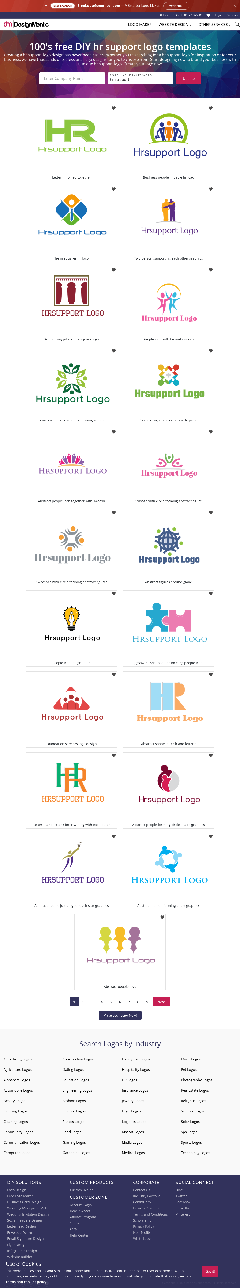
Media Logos (132, 1142)
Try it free (176, 6)
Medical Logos (133, 1152)
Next (162, 1001)
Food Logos (72, 1131)
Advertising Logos (18, 1059)
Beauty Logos (14, 1100)
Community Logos (18, 1131)
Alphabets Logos (17, 1080)
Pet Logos (189, 1069)
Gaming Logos (74, 1142)
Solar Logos (190, 1121)
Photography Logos (196, 1080)
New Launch (62, 5)
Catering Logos (15, 1111)
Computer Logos (17, 1152)
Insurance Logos (135, 1090)
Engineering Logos (77, 1090)
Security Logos (192, 1111)
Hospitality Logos (136, 1069)
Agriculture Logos (18, 1069)
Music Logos (191, 1059)
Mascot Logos (133, 1131)
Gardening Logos (76, 1152)
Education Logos (76, 1080)
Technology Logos (195, 1152)
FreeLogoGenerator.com (99, 6)
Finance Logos (74, 1111)
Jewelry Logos (133, 1100)
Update (189, 78)
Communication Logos (22, 1142)
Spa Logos (189, 1131)
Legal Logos (131, 1111)
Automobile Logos (18, 1090)
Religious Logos (193, 1100)
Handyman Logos (136, 1059)
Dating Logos (73, 1069)
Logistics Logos (134, 1121)
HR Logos (129, 1080)
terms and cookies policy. (27, 1282)
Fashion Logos (74, 1100)
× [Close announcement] (235, 5)
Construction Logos (78, 1059)
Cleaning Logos (16, 1121)
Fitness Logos (73, 1121)
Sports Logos (191, 1142)
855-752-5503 (193, 15)
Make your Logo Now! (120, 1015)
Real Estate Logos (195, 1090)
